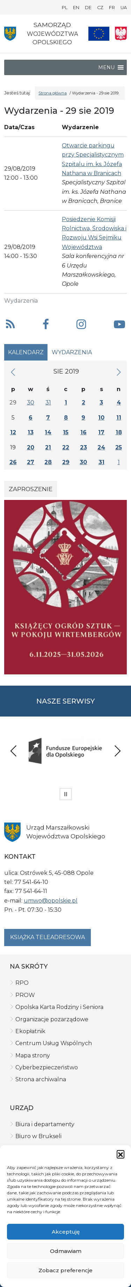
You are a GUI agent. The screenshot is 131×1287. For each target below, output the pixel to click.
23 (83, 447)
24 (101, 447)
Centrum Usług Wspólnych (53, 1043)
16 (83, 432)
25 (118, 447)
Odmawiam (65, 1251)
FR (112, 7)
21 (48, 447)
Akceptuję (66, 1231)
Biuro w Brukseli (38, 1136)
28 (48, 462)
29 (66, 462)
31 (48, 402)
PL (64, 7)
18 (119, 432)
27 (30, 462)
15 (65, 432)
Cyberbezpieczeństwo (46, 1067)
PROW (25, 995)
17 (101, 432)
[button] (120, 1153)
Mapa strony (32, 1055)
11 (118, 417)
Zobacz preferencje (65, 1270)
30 (30, 402)
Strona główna (52, 93)
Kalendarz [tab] (26, 352)
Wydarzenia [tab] (72, 352)
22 (65, 447)
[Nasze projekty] (98, 34)
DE (88, 7)
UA (124, 7)
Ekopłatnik (30, 1031)
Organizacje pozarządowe (51, 1019)
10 (101, 417)
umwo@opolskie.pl (51, 900)
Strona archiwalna (40, 1079)
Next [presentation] (117, 750)
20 (30, 447)
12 (13, 432)
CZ (100, 7)
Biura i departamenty (44, 1124)
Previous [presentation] (13, 750)
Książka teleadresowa (47, 937)
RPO (22, 982)
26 (13, 462)
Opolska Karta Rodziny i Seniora (59, 1007)
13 (31, 432)
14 (48, 432)
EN (76, 7)
